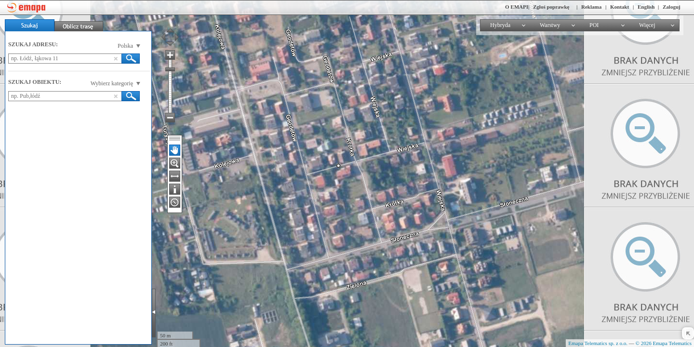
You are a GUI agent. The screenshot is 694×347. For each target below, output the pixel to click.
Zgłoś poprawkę (551, 7)
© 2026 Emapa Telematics (664, 343)
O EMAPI (516, 7)
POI (594, 25)
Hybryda (500, 25)
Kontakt (619, 7)
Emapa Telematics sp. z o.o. (597, 343)
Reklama (591, 7)
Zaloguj (672, 7)
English (646, 7)
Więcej (647, 25)
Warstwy (550, 25)
